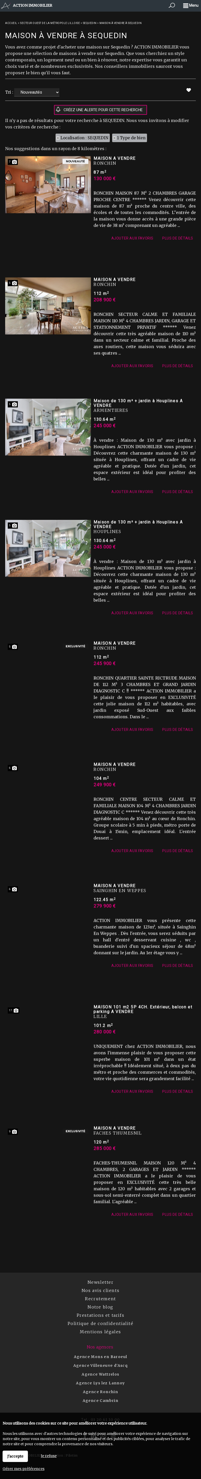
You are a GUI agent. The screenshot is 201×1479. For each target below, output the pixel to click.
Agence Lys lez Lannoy (100, 1383)
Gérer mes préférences (23, 1468)
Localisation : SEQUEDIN (84, 137)
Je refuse (49, 1455)
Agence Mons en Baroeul (100, 1356)
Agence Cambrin (101, 1400)
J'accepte (15, 1456)
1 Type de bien (131, 137)
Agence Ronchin (100, 1391)
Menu (190, 5)
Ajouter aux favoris (132, 297)
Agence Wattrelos (100, 1374)
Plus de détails (177, 297)
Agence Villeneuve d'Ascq (100, 1365)
